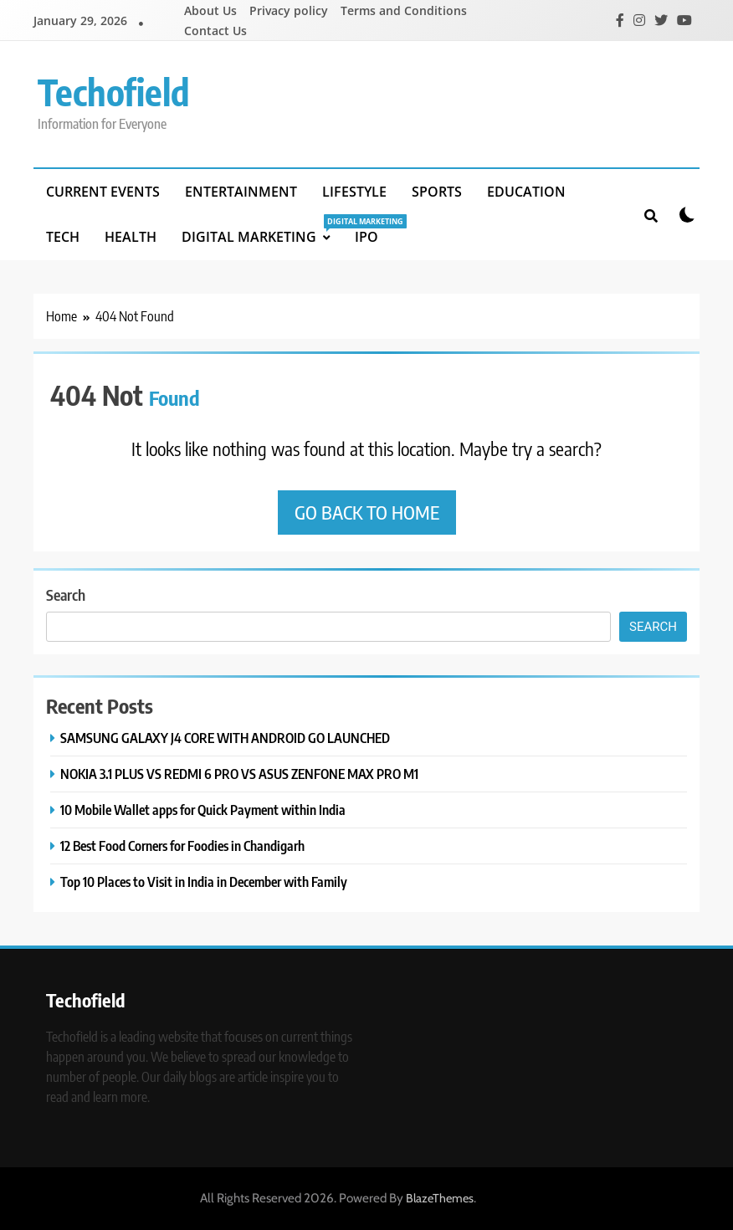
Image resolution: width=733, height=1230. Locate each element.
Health (130, 237)
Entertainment (241, 191)
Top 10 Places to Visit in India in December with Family (203, 881)
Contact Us (215, 30)
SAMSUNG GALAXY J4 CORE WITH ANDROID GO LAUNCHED (225, 737)
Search (65, 594)
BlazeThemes (440, 1198)
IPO (366, 237)
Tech (62, 237)
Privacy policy (288, 10)
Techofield (114, 91)
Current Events (103, 191)
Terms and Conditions (404, 10)
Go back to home (367, 512)
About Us (210, 10)
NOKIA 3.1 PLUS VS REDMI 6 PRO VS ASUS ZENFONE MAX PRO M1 (239, 773)
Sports (437, 191)
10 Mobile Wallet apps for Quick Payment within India (203, 809)
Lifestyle (354, 191)
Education (526, 191)
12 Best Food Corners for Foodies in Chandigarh (182, 845)
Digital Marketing (262, 230)
